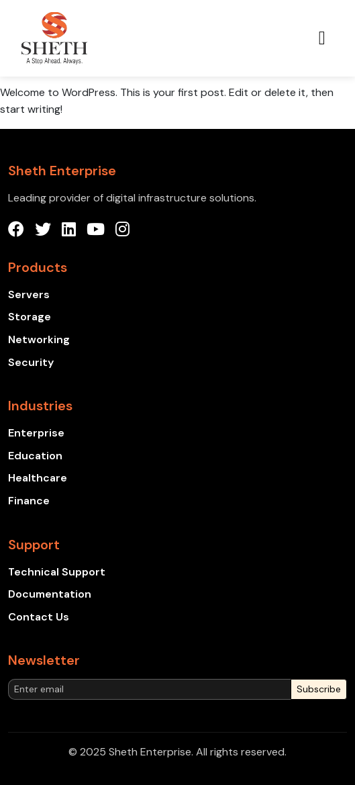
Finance (29, 501)
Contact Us (38, 617)
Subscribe (319, 689)
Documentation (49, 594)
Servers (29, 294)
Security (31, 362)
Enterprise (36, 433)
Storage (29, 317)
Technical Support (56, 572)
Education (35, 456)
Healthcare (37, 478)
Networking (39, 339)
